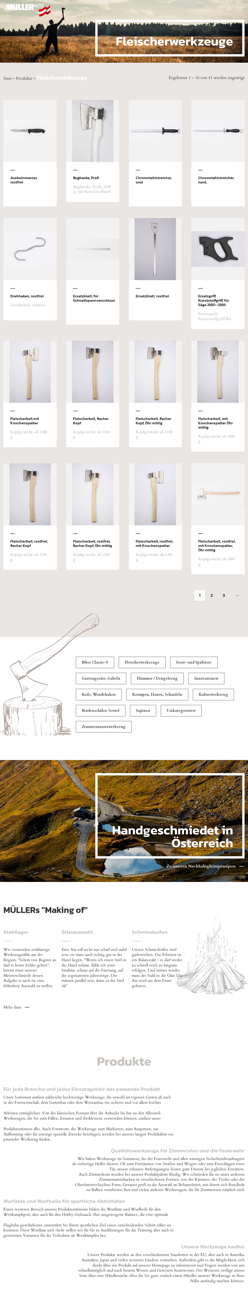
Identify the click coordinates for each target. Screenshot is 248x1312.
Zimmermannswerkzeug (104, 726)
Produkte (24, 78)
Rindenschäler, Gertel (100, 710)
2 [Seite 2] (212, 595)
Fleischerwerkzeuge (142, 662)
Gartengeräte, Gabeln (101, 678)
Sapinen (143, 710)
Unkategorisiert (181, 710)
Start (7, 78)
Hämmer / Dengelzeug (157, 678)
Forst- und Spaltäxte (194, 662)
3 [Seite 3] (224, 595)
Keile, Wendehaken (99, 694)
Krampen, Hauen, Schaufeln (157, 694)
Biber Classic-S (95, 662)
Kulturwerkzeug (213, 694)
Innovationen (206, 678)
